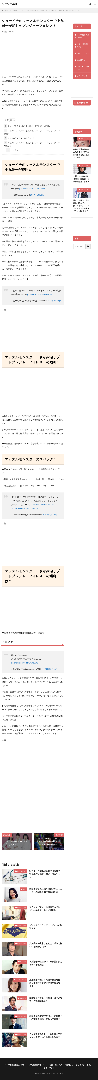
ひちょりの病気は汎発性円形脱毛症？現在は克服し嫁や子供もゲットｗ (45, 874)
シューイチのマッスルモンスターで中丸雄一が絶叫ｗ (27, 126)
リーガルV (23, 962)
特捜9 (24, 889)
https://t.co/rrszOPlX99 (43, 504)
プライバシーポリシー (82, 68)
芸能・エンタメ (18, 10)
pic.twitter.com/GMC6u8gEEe (24, 508)
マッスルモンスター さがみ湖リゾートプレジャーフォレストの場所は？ (32, 144)
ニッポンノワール (21, 980)
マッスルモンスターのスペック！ (19, 138)
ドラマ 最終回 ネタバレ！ (81, 45)
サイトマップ (82, 76)
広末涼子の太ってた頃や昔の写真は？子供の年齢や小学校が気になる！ (44, 982)
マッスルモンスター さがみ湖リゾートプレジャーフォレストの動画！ (32, 132)
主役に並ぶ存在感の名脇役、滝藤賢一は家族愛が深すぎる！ (81, 179)
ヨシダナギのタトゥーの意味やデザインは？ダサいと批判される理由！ (45, 1035)
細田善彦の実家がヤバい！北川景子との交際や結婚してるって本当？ (45, 1017)
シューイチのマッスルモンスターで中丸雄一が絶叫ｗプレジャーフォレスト (53, 10)
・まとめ (12, 150)
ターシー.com (9, 4)
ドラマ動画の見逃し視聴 (82, 36)
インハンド (23, 998)
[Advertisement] (33, 52)
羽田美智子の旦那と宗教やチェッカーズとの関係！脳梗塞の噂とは (45, 890)
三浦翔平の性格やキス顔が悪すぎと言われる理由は (45, 963)
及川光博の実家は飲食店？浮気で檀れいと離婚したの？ (45, 945)
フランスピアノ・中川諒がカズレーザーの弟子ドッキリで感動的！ (45, 908)
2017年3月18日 (50, 514)
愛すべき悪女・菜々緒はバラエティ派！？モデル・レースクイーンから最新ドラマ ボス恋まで (81, 205)
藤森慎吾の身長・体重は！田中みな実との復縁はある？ (45, 999)
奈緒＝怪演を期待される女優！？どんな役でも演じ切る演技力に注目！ (81, 153)
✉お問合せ (81, 60)
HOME (6, 10)
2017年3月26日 (37, 195)
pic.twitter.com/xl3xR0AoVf (39, 294)
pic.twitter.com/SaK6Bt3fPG (32, 188)
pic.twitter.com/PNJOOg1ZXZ (24, 662)
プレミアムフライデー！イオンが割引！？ (45, 926)
